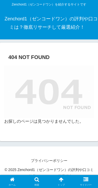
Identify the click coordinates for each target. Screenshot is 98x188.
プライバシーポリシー (49, 160)
